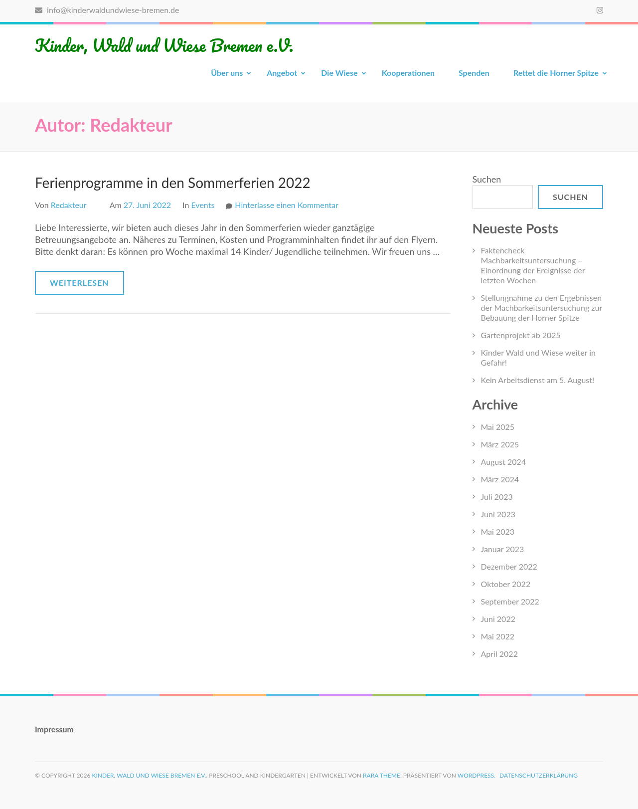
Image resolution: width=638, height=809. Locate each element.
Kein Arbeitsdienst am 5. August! (538, 380)
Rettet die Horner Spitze (556, 72)
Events (203, 204)
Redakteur (69, 204)
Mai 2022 (498, 636)
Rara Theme (381, 775)
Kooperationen (408, 72)
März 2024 (500, 479)
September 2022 (510, 601)
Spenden (474, 72)
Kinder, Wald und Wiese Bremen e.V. (164, 45)
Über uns (227, 72)
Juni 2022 (498, 618)
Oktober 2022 (506, 584)
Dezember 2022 (509, 566)
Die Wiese (339, 72)
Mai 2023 (498, 531)
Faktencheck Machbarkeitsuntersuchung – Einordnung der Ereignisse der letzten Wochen (533, 265)
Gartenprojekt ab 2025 (521, 335)
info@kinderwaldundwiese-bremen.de (107, 9)
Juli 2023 (497, 496)
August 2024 (503, 461)
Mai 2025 (498, 426)
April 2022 (499, 653)
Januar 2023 (502, 549)
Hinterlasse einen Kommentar (286, 204)
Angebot (282, 72)
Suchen (487, 179)
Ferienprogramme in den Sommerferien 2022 (173, 182)
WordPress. (476, 775)
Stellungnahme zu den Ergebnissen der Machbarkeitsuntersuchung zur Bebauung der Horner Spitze (541, 307)
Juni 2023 (498, 514)
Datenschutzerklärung (538, 775)
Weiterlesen (79, 282)
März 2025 (500, 444)
